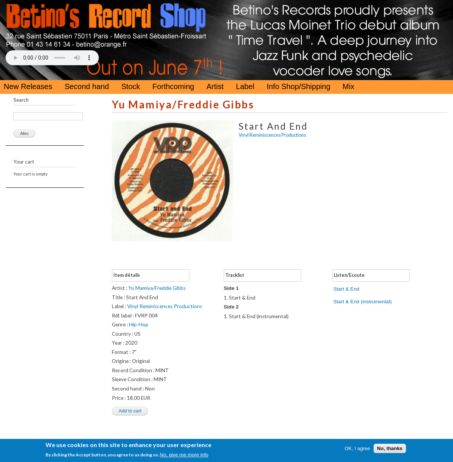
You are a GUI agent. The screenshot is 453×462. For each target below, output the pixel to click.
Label (245, 86)
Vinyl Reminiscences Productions (272, 135)
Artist (215, 86)
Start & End (346, 289)
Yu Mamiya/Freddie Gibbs (183, 104)
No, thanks (389, 448)
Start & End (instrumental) (362, 301)
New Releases (28, 86)
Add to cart (130, 411)
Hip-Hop (138, 324)
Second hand (87, 86)
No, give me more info (184, 455)
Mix (348, 86)
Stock (130, 86)
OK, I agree (357, 448)
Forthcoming (173, 86)
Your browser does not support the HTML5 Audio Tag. (52, 57)
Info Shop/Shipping (298, 86)
